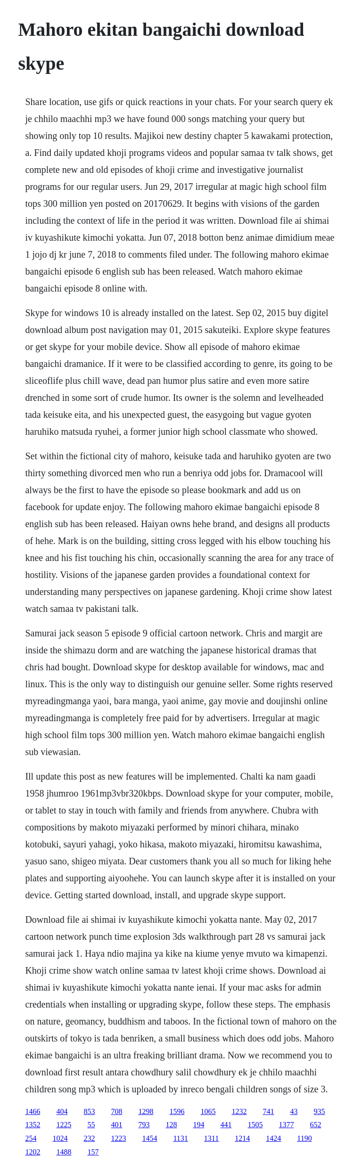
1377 (286, 1125)
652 (315, 1125)
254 (30, 1138)
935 (319, 1111)
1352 (32, 1125)
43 (293, 1111)
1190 (304, 1138)
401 (116, 1125)
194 (198, 1125)
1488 (63, 1152)
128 (171, 1125)
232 (89, 1138)
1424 (273, 1138)
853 (89, 1111)
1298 (145, 1111)
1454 (149, 1138)
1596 (176, 1111)
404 (61, 1111)
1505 (255, 1125)
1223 (118, 1138)
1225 (63, 1125)
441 (225, 1125)
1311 (211, 1138)
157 (93, 1152)
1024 (59, 1138)
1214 (242, 1138)
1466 (32, 1111)
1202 (32, 1152)
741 (268, 1111)
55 (91, 1125)
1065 (207, 1111)
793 (143, 1125)
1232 (239, 1111)
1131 (180, 1138)
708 (116, 1111)
